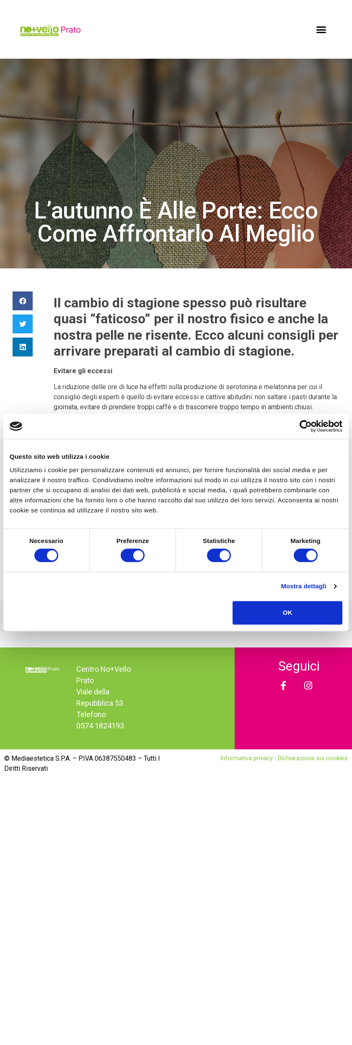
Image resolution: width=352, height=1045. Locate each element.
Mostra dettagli (303, 586)
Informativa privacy (247, 758)
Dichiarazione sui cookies (313, 758)
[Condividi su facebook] (23, 300)
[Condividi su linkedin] (23, 347)
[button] (321, 29)
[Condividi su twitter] (23, 324)
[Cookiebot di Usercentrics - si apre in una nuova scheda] (305, 426)
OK (287, 612)
